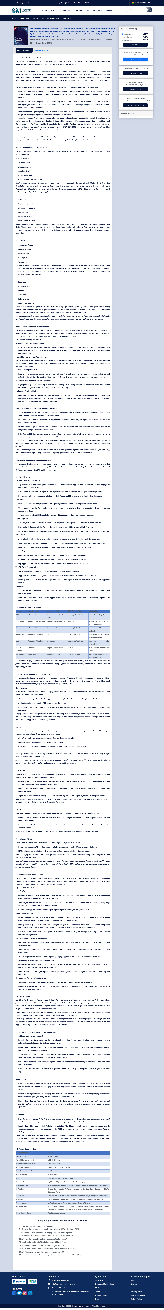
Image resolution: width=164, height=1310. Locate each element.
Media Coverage (101, 1288)
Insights (97, 10)
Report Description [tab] (24, 50)
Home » (15, 18)
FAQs (133, 1280)
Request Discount (136, 89)
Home (44, 10)
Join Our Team (101, 1292)
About (54, 10)
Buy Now (135, 44)
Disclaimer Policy (138, 1295)
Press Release (101, 1295)
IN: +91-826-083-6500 (141, 3)
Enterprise (127, 40)
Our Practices (81, 10)
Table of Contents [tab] (41, 50)
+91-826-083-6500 (61, 1280)
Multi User (127, 37)
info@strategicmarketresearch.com (66, 1284)
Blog (97, 1299)
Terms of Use (136, 1288)
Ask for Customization (136, 105)
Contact (110, 10)
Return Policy (136, 1299)
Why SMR (99, 1280)
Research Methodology (104, 1284)
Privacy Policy (137, 1292)
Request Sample (135, 59)
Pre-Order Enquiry (136, 73)
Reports (66, 10)
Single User (128, 34)
